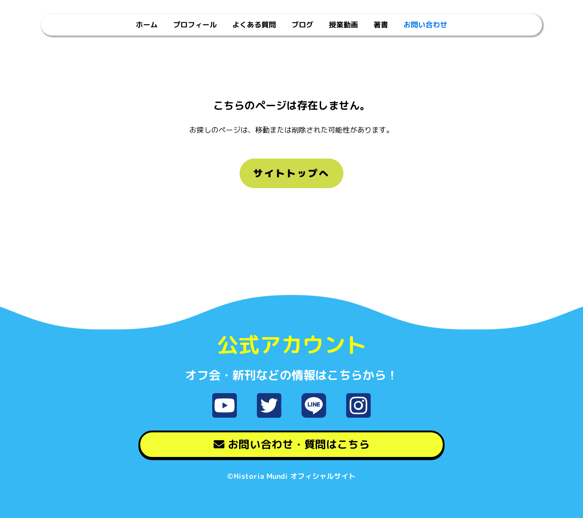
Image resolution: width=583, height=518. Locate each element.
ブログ (302, 25)
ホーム (147, 25)
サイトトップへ (291, 173)
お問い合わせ (425, 25)
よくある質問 (254, 25)
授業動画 (343, 25)
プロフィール (195, 25)
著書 (380, 25)
